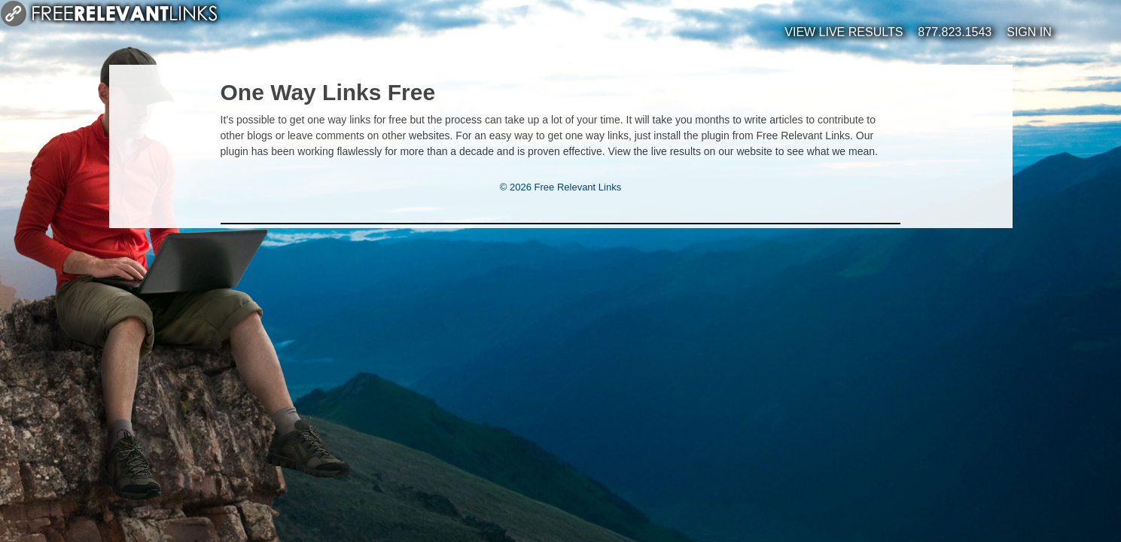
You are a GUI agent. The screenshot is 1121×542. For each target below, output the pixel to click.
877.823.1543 (955, 32)
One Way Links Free (328, 92)
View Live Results (843, 32)
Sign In (1029, 32)
